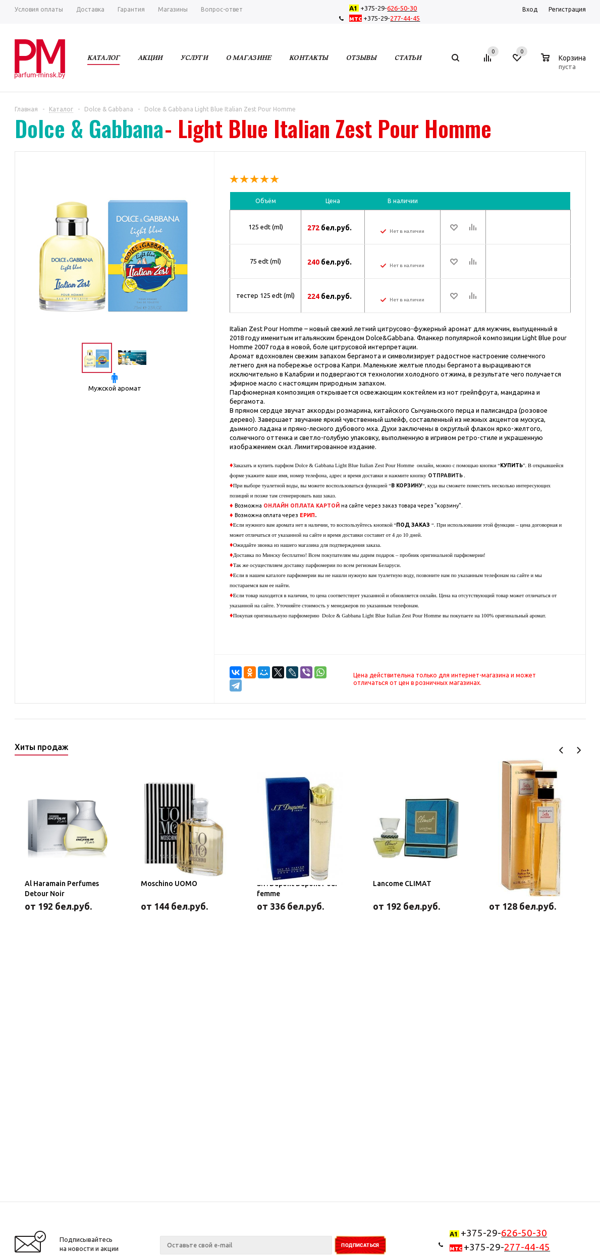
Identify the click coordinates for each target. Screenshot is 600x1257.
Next (578, 750)
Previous (561, 750)
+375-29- (385, 8)
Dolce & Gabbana (89, 128)
